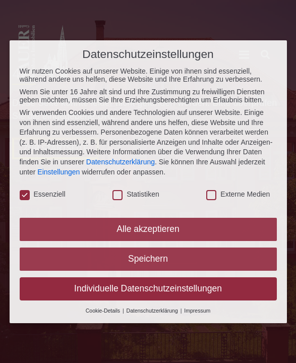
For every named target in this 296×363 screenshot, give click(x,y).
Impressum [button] (197, 309)
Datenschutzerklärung (120, 160)
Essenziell (43, 193)
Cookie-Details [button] (104, 309)
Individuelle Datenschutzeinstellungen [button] (148, 287)
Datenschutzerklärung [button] (153, 309)
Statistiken (135, 193)
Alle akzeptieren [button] (148, 227)
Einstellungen (58, 170)
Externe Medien (238, 193)
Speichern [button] (148, 257)
